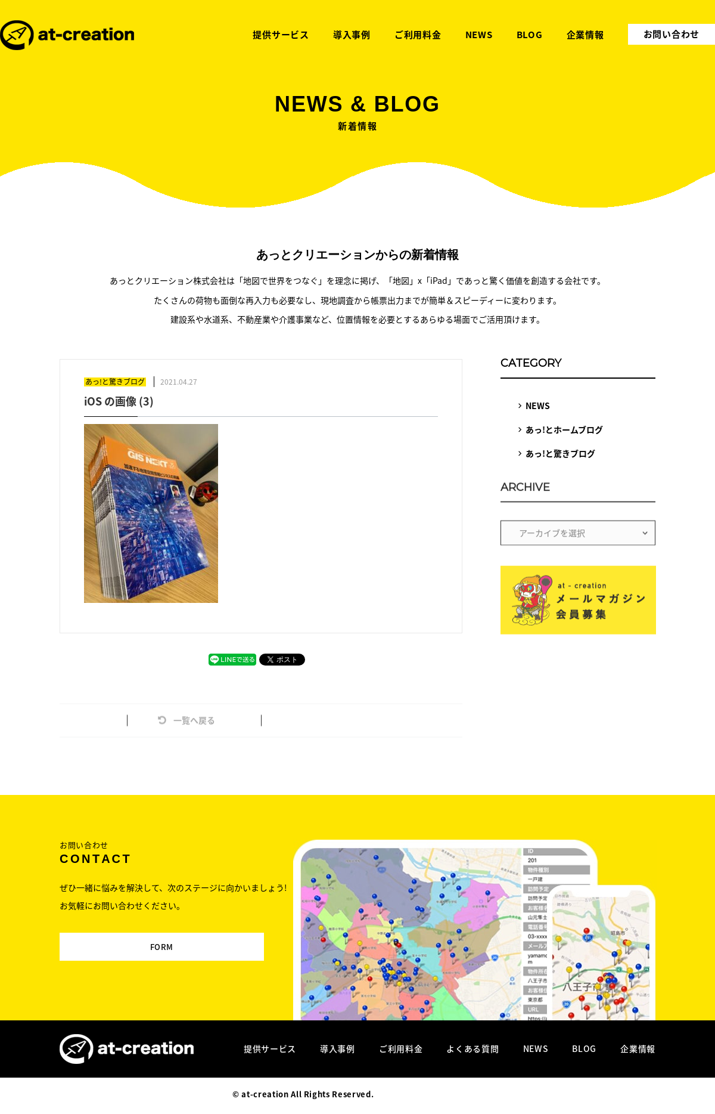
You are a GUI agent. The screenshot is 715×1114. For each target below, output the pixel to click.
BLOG (584, 1048)
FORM (141, 940)
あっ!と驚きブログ (560, 453)
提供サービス (270, 1048)
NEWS (538, 405)
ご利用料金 (401, 1048)
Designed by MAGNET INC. (429, 1094)
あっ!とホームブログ (564, 429)
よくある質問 (472, 1048)
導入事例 (337, 1048)
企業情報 (637, 1048)
